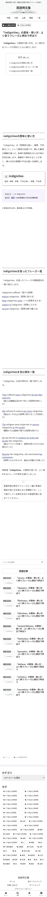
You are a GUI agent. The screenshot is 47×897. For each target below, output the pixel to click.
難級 (13, 197)
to (11, 304)
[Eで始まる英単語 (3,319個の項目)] (34, 808)
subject (5, 304)
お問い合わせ (12, 885)
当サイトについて (35, 881)
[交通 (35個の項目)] (39, 851)
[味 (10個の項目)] (15, 864)
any (24, 411)
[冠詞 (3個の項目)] (41, 864)
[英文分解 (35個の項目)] (27, 851)
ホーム (12, 881)
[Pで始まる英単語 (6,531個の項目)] (12, 796)
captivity (6, 397)
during (34, 394)
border (22, 427)
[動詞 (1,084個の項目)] (41, 830)
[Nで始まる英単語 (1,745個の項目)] (10, 830)
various (35, 424)
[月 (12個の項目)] (42, 859)
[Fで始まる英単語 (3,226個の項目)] (34, 813)
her (40, 454)
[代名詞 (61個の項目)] (31, 847)
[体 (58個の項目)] (6, 851)
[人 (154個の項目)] (24, 842)
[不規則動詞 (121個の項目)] (8, 847)
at (13, 427)
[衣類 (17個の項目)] (22, 859)
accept (5, 440)
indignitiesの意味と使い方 (22, 62)
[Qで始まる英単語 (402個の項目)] (10, 838)
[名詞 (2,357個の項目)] (23, 821)
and (36, 437)
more (29, 411)
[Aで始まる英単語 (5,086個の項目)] (34, 796)
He (3, 437)
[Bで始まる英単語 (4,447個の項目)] (12, 804)
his (27, 437)
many (17, 394)
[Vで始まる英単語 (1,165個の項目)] (27, 830)
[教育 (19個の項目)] (15, 859)
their (40, 394)
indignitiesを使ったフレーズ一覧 (24, 66)
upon (20, 300)
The (4, 424)
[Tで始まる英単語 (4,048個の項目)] (12, 808)
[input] (23, 561)
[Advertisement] (23, 102)
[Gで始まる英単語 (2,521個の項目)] (34, 817)
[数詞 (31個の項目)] (23, 855)
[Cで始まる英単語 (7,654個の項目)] (34, 791)
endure (5, 296)
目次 (20, 57)
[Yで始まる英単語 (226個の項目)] (36, 838)
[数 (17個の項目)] (29, 859)
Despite (5, 454)
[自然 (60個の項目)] (40, 847)
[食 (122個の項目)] (41, 842)
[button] (42, 561)
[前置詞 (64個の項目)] (21, 847)
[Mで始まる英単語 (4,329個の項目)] (34, 804)
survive (5, 308)
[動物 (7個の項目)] (23, 864)
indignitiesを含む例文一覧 (22, 71)
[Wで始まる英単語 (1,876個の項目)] (34, 825)
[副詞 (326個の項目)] (24, 838)
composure (7, 457)
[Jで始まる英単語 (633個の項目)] (37, 834)
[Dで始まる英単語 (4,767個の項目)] (12, 800)
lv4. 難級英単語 (9, 25)
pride (32, 437)
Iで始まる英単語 (24, 25)
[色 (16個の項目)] (36, 859)
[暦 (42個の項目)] (16, 851)
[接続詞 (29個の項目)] (31, 855)
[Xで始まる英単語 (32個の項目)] (10, 855)
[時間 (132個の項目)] (32, 842)
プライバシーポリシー (23, 888)
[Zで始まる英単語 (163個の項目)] (11, 842)
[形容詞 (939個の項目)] (7, 834)
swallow (22, 437)
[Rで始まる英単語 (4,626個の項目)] (34, 800)
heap (4, 300)
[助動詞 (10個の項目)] (7, 864)
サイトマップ (34, 885)
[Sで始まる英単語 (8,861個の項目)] (12, 791)
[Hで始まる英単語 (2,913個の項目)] (12, 817)
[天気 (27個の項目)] (41, 855)
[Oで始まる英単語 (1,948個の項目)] (12, 825)
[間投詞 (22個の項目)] (6, 859)
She (4, 411)
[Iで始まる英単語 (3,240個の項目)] (12, 813)
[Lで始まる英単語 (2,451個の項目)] (10, 821)
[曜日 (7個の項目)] (32, 864)
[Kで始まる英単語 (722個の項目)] (20, 834)
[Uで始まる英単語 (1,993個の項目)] (36, 821)
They (4, 394)
